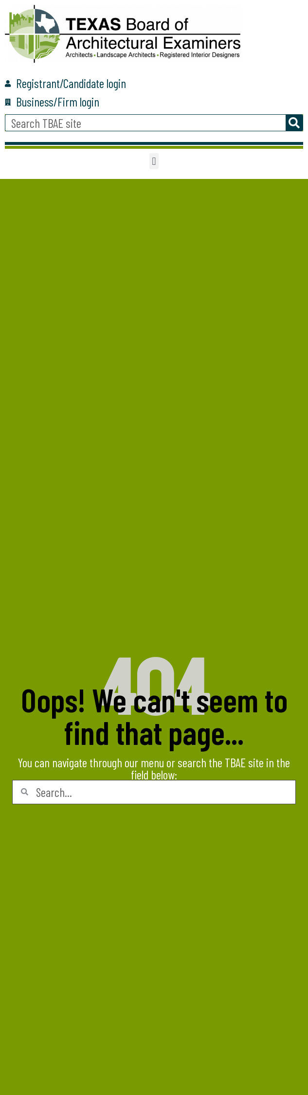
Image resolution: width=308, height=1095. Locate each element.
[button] (154, 161)
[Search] (294, 123)
